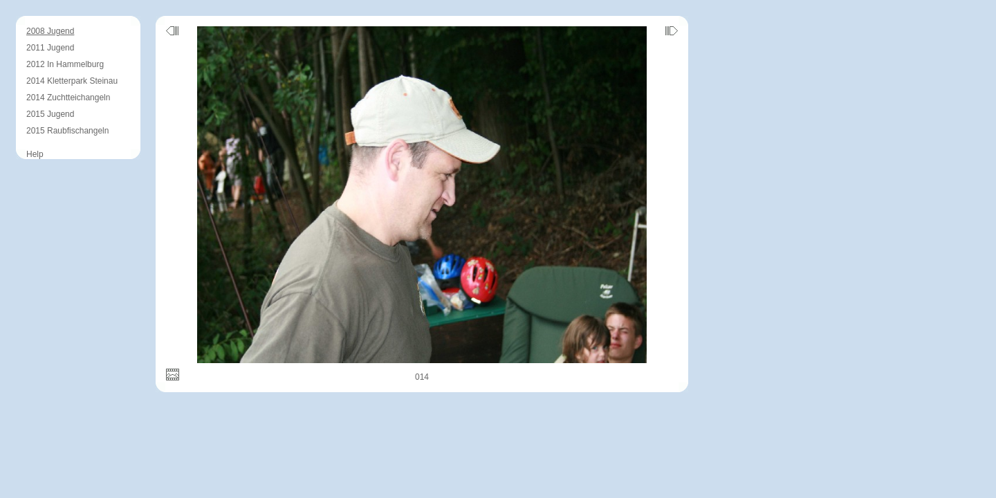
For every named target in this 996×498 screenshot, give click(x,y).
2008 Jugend (50, 31)
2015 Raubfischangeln (67, 131)
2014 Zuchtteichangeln (68, 97)
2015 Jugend (50, 114)
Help (35, 154)
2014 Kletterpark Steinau (72, 81)
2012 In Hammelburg (65, 64)
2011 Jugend (50, 48)
